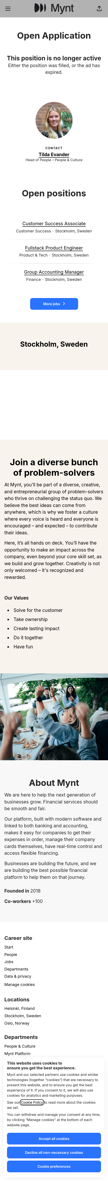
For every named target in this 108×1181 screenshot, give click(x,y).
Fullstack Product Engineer (54, 248)
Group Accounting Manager (54, 272)
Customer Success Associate (54, 223)
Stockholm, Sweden (22, 1016)
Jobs (9, 961)
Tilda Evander (54, 154)
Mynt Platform (17, 1053)
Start (8, 947)
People (10, 954)
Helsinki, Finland (19, 1008)
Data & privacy (17, 976)
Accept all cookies (54, 1138)
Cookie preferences (54, 1166)
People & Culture (19, 1046)
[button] (99, 9)
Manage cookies (19, 984)
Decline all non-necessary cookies (54, 1152)
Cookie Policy (32, 1102)
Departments (16, 969)
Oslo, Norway (16, 1023)
